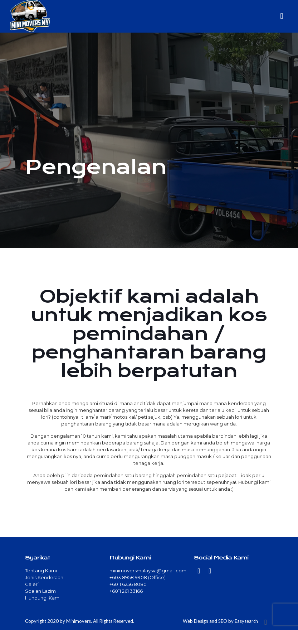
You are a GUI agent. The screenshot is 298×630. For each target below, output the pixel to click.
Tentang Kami (41, 570)
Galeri (32, 584)
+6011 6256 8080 (128, 584)
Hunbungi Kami (42, 598)
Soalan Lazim (40, 591)
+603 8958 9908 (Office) (137, 577)
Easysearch (246, 621)
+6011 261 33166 (126, 591)
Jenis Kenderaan (44, 577)
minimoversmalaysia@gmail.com (147, 570)
